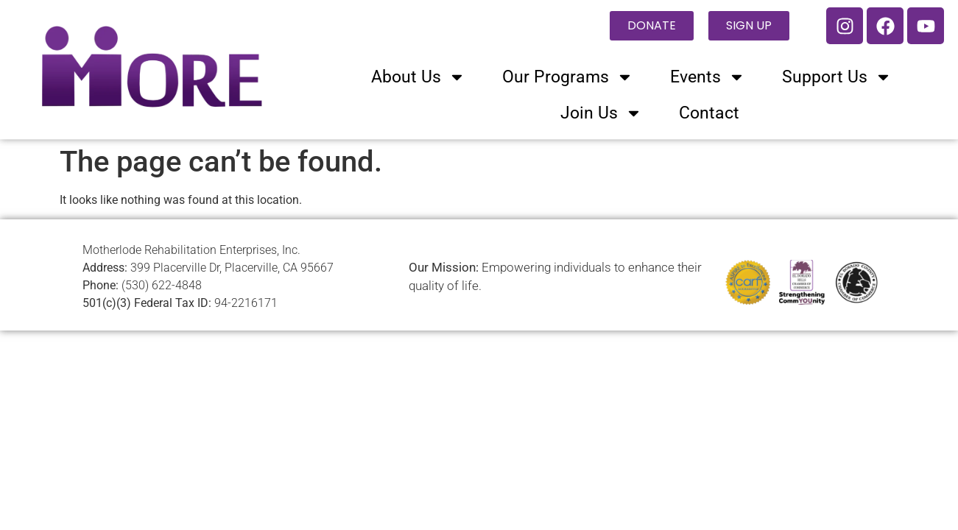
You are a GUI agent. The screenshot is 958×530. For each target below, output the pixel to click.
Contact (709, 113)
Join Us (601, 113)
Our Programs (567, 77)
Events (707, 77)
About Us (418, 77)
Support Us (837, 77)
